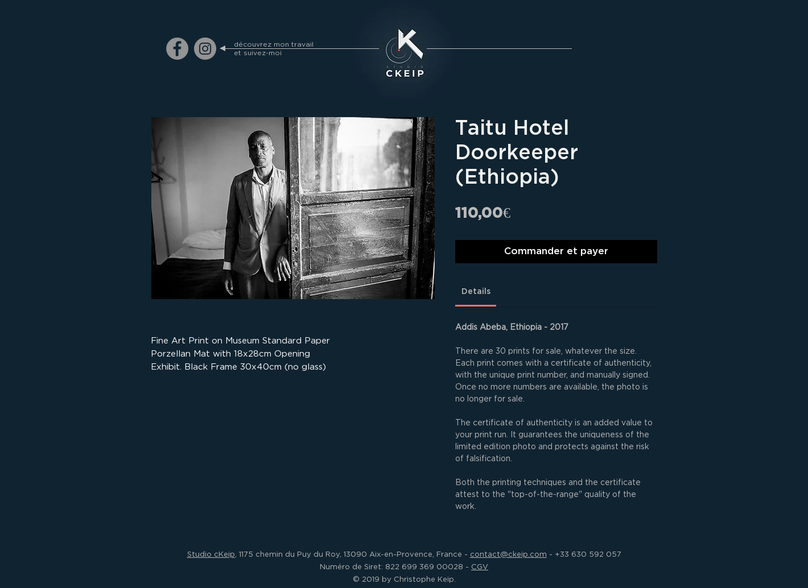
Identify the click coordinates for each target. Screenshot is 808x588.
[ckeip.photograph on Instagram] (205, 49)
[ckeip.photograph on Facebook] (177, 49)
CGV (479, 566)
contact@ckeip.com (508, 554)
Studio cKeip (211, 554)
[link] (475, 291)
